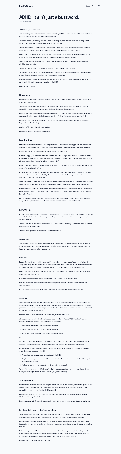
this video (63, 61)
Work (100, 6)
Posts (88, 6)
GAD (88, 54)
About (94, 6)
